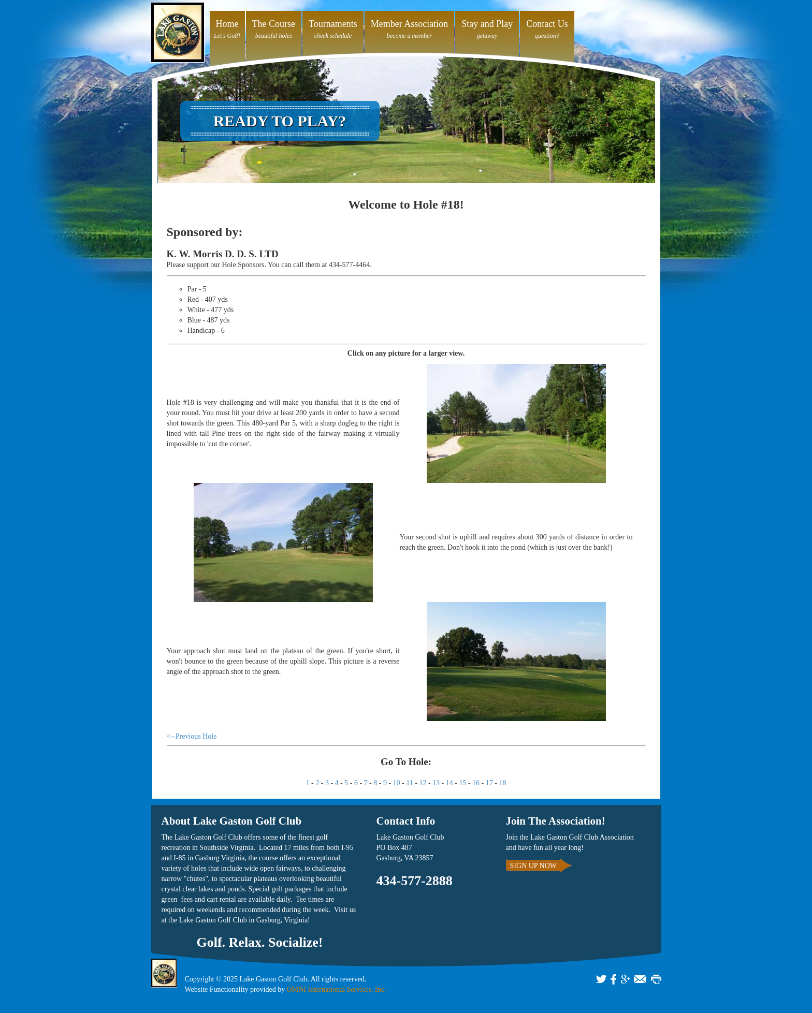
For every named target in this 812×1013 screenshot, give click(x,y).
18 (502, 783)
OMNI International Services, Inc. (336, 989)
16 (476, 783)
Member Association (409, 24)
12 (422, 783)
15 (462, 783)
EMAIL (640, 979)
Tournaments (333, 24)
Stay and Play (487, 24)
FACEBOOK (613, 979)
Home (227, 24)
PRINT (656, 979)
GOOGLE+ (625, 979)
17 (489, 783)
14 (449, 783)
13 (436, 783)
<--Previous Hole (192, 736)
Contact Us (547, 24)
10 (396, 783)
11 (409, 783)
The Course (273, 24)
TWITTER (601, 979)
